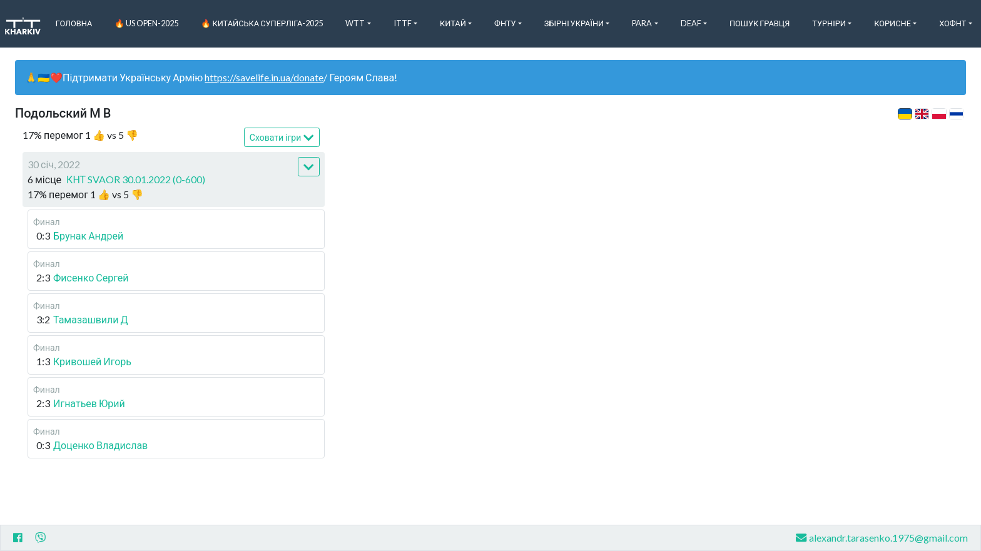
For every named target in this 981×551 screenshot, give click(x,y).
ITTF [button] (403, 23)
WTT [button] (355, 23)
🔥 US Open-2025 (146, 23)
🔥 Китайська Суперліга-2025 (262, 23)
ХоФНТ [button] (952, 23)
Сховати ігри (282, 138)
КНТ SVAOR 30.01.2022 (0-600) (135, 179)
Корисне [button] (892, 23)
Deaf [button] (691, 23)
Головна (74, 23)
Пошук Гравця (759, 23)
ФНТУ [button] (505, 23)
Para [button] (642, 23)
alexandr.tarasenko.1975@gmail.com (882, 537)
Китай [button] (453, 23)
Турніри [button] (829, 23)
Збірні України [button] (574, 23)
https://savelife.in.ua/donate (264, 77)
